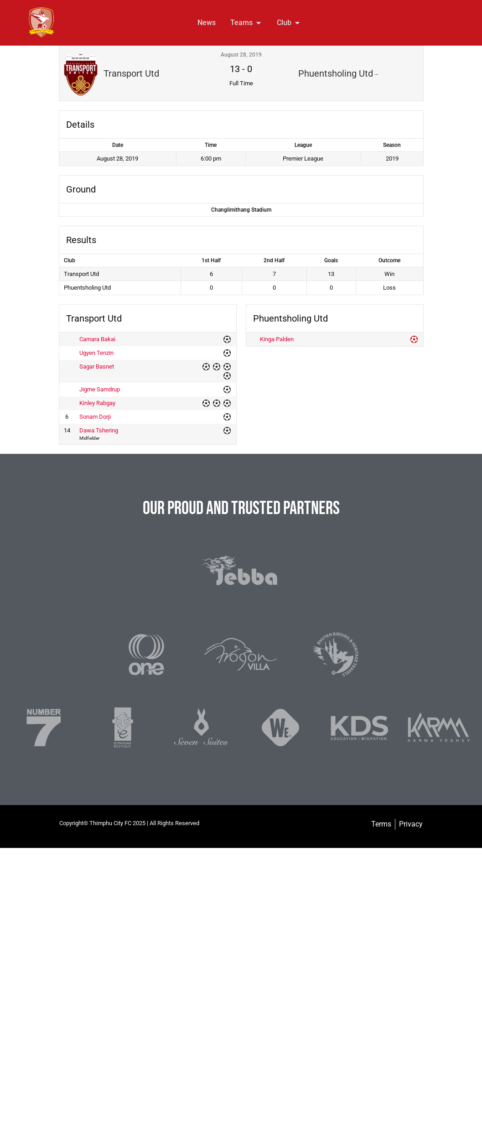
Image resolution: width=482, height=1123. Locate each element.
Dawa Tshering (98, 430)
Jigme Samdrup (99, 389)
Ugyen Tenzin (96, 352)
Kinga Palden (277, 339)
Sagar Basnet (96, 366)
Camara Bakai (97, 339)
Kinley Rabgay (97, 403)
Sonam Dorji (95, 416)
